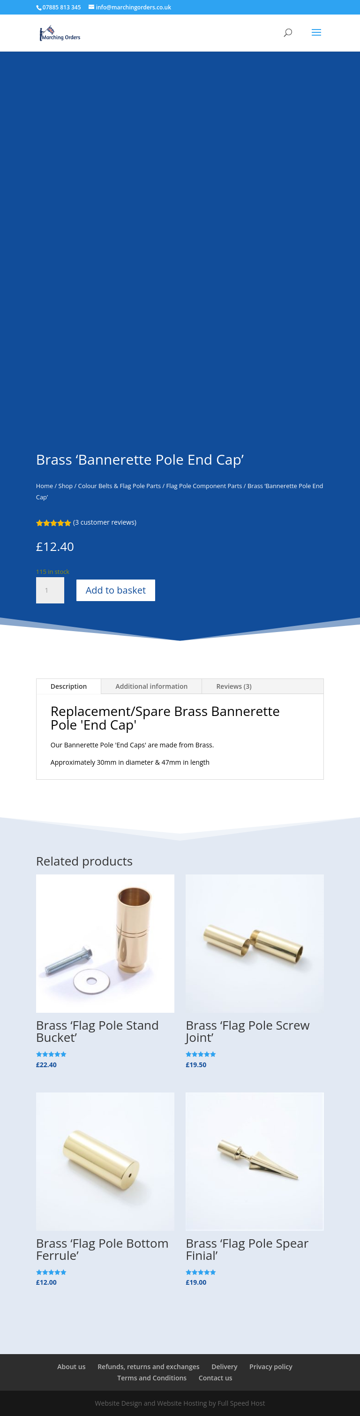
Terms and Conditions (152, 1377)
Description (69, 686)
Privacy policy (270, 1366)
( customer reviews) (104, 522)
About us (71, 1366)
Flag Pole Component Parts (204, 486)
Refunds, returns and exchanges (148, 1366)
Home (44, 486)
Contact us (215, 1377)
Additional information (151, 686)
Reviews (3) (233, 686)
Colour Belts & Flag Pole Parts (119, 486)
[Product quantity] (50, 590)
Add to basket (116, 590)
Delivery (224, 1366)
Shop (66, 486)
